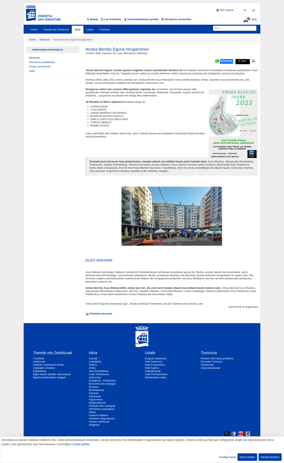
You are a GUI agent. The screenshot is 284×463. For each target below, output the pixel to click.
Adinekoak (95, 396)
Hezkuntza (95, 377)
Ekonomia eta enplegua (102, 383)
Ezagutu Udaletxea (155, 358)
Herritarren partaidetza (47, 50)
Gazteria (94, 393)
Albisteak (44, 39)
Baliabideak (39, 371)
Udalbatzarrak (153, 371)
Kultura (93, 364)
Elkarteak (34, 57)
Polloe (92, 412)
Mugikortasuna (97, 402)
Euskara (93, 386)
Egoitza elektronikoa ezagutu (49, 377)
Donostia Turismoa (211, 361)
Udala (89, 29)
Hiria (77, 29)
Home (34, 29)
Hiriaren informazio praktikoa (217, 358)
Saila (32, 70)
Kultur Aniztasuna (99, 374)
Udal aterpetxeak (210, 367)
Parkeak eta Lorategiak (102, 405)
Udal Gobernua (153, 361)
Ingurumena (96, 399)
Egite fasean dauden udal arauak (52, 374)
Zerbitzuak (39, 361)
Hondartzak (207, 364)
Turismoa (104, 29)
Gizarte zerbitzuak (99, 421)
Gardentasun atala (155, 377)
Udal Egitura (152, 367)
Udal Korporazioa (154, 364)
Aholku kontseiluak (39, 66)
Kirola (92, 367)
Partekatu (226, 60)
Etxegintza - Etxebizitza (102, 380)
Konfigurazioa (227, 457)
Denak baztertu (270, 457)
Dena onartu (247, 457)
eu (245, 9)
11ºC (249, 19)
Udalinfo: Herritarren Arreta (48, 364)
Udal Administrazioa (156, 374)
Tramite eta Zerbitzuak (56, 29)
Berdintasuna (96, 390)
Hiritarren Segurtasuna (102, 418)
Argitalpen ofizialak (43, 367)
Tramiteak (38, 358)
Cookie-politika (81, 444)
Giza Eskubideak (98, 371)
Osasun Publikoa (98, 415)
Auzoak (93, 358)
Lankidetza (95, 361)
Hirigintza (94, 424)
